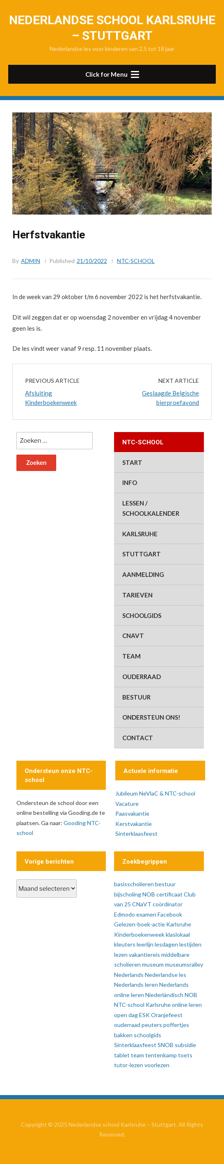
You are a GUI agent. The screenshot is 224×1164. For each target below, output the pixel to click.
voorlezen (156, 1064)
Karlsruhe (140, 533)
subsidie (185, 1044)
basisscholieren (134, 883)
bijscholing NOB (134, 894)
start (132, 462)
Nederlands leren (136, 984)
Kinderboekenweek (139, 934)
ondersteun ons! (151, 717)
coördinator (168, 904)
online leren (187, 1004)
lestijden (190, 944)
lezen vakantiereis (137, 954)
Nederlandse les (165, 974)
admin (30, 260)
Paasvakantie (132, 813)
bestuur (136, 697)
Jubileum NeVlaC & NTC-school (155, 793)
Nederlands (129, 974)
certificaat (169, 894)
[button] (112, 74)
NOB (191, 994)
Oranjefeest (167, 1014)
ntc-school (136, 260)
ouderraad (141, 676)
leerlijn (145, 944)
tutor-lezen (128, 1064)
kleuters (124, 944)
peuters (152, 1024)
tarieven (137, 595)
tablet (122, 1055)
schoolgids (141, 615)
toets (185, 1055)
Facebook (170, 914)
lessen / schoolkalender (150, 508)
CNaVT (133, 635)
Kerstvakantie (133, 823)
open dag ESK (132, 1014)
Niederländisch (164, 994)
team (131, 656)
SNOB (166, 1044)
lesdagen (166, 944)
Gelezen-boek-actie (139, 924)
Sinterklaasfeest (136, 833)
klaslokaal (178, 934)
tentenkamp (161, 1055)
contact (137, 737)
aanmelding (143, 574)
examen (146, 914)
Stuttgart (141, 554)
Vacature (127, 803)
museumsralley (184, 964)
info (129, 482)
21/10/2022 (92, 260)
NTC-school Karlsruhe (142, 1004)
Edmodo (124, 914)
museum (153, 964)
